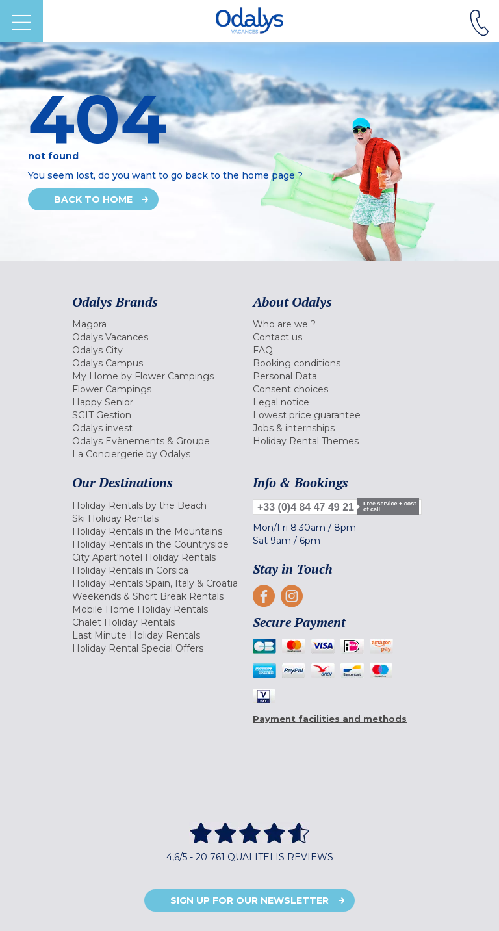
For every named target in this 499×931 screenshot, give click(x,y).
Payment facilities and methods (330, 718)
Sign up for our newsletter (249, 900)
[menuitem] (159, 324)
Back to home (93, 199)
